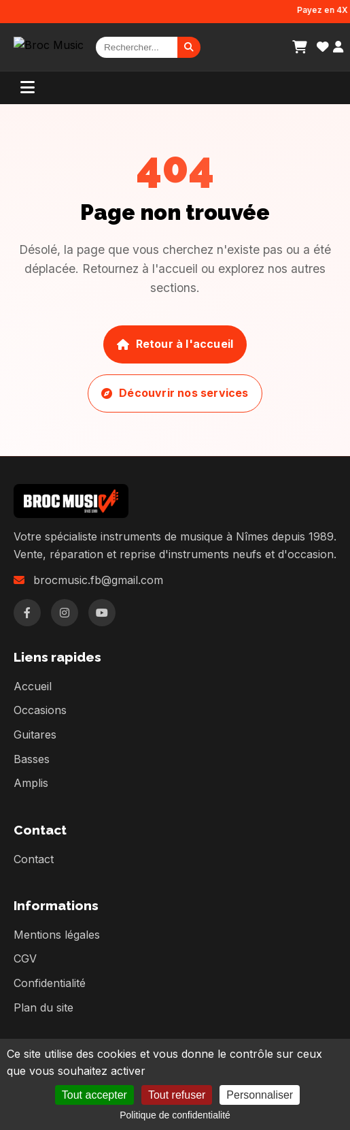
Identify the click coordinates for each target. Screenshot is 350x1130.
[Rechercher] (136, 47)
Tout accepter (94, 1095)
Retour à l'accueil (175, 344)
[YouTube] (102, 612)
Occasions (40, 710)
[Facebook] (27, 612)
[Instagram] (64, 612)
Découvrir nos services (174, 393)
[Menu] (27, 87)
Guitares (35, 734)
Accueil (33, 686)
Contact (34, 859)
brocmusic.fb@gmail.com (98, 580)
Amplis (31, 783)
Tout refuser (176, 1095)
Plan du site (43, 1007)
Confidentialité (50, 983)
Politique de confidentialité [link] (175, 1115)
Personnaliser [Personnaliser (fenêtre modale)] (259, 1095)
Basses (32, 759)
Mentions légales (57, 934)
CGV (25, 958)
